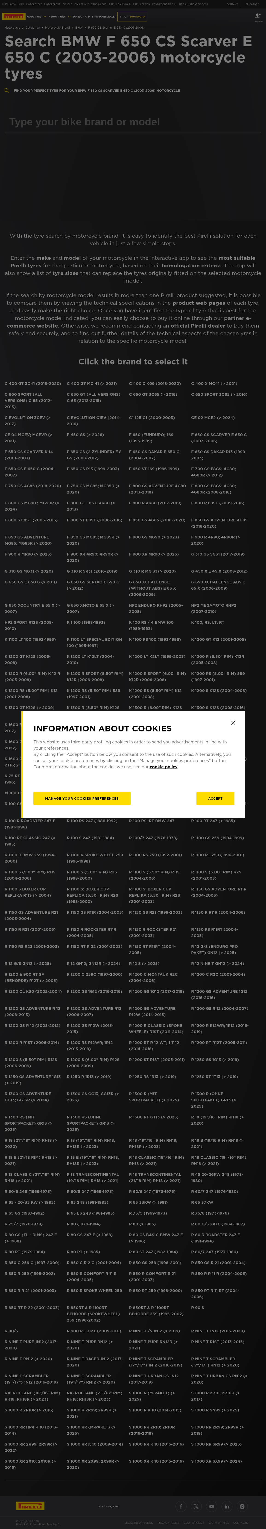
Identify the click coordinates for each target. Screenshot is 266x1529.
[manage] (82, 798)
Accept (215, 798)
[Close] (233, 722)
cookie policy (164, 766)
